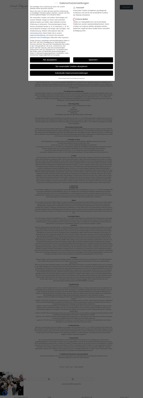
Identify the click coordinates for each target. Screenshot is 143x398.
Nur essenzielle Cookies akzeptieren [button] (71, 66)
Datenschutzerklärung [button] (72, 78)
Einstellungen (45, 37)
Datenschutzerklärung (37, 35)
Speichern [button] (93, 59)
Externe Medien (81, 19)
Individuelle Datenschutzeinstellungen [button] (71, 73)
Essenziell (79, 7)
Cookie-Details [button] (62, 78)
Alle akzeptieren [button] (50, 59)
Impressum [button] (82, 78)
